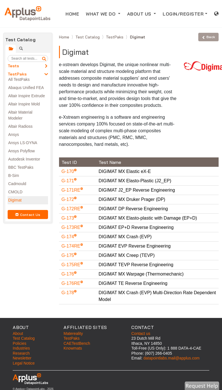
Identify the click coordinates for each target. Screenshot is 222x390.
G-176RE (72, 283)
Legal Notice (24, 363)
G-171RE (72, 190)
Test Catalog (88, 37)
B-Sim (13, 175)
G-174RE (72, 246)
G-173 (68, 218)
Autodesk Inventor (24, 159)
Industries (21, 348)
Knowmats (73, 348)
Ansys (13, 134)
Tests (13, 66)
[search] (44, 58)
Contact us (140, 333)
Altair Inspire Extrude (26, 96)
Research (21, 353)
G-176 (68, 274)
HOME (74, 13)
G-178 (68, 292)
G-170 (68, 171)
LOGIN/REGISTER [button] (183, 14)
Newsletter (22, 358)
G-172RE (72, 208)
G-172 (68, 199)
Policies (19, 343)
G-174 (68, 236)
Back (208, 37)
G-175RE (72, 264)
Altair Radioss (20, 126)
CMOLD (15, 192)
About (18, 333)
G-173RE (72, 227)
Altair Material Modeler (20, 115)
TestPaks (17, 74)
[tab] (10, 49)
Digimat (14, 200)
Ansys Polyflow (21, 151)
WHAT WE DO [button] (101, 14)
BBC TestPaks (20, 167)
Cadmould (17, 183)
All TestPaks (19, 79)
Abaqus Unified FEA (26, 87)
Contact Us (27, 215)
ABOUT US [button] (140, 14)
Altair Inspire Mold (24, 104)
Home (64, 37)
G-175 (68, 255)
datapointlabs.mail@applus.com (171, 358)
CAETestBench (77, 343)
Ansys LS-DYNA (22, 142)
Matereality (73, 333)
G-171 (68, 180)
